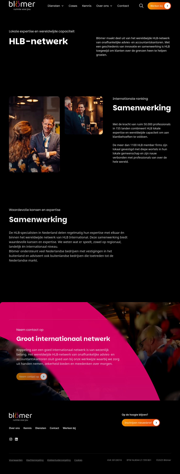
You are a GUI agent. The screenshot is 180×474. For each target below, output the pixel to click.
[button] (55, 6)
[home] (22, 6)
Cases (73, 6)
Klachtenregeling (35, 460)
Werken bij (69, 428)
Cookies (78, 460)
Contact (123, 6)
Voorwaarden (16, 460)
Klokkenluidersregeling (59, 460)
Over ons (102, 6)
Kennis (86, 6)
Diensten (54, 6)
